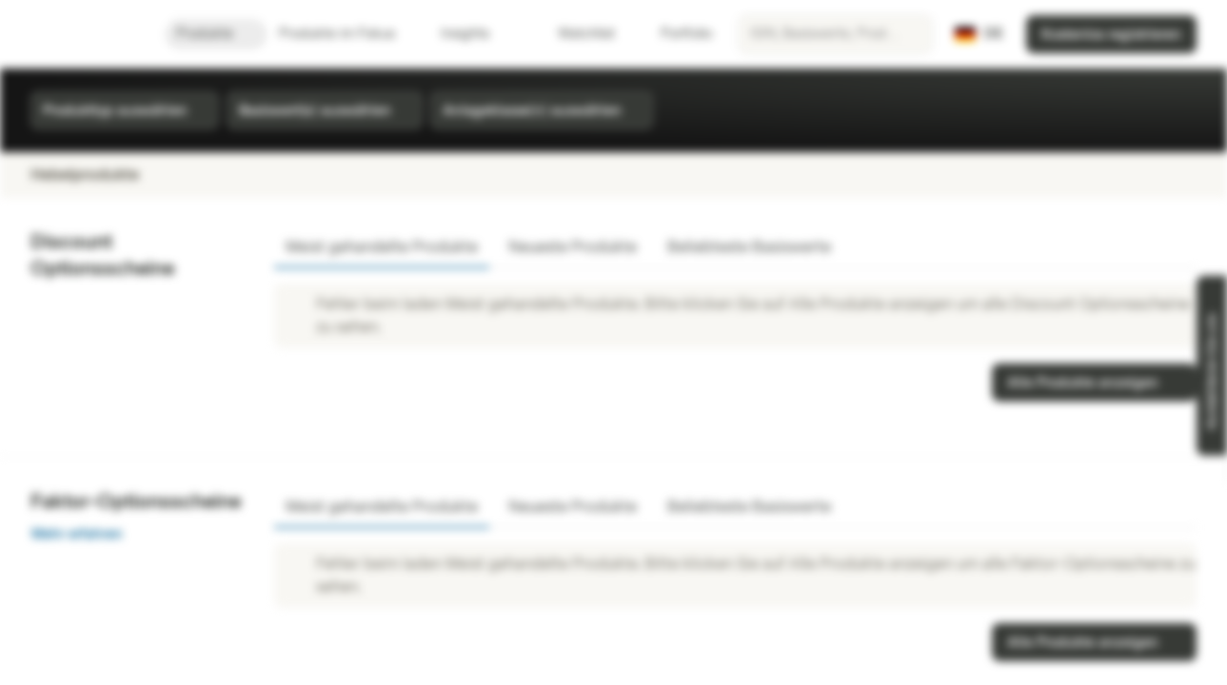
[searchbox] (835, 34)
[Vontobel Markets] (82, 34)
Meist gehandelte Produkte (382, 247)
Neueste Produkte (572, 247)
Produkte (216, 34)
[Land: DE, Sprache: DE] (979, 34)
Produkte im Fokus (348, 34)
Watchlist (575, 34)
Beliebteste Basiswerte (749, 247)
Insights (476, 34)
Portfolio (675, 34)
